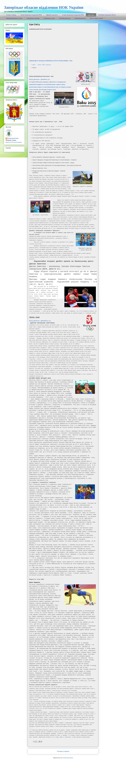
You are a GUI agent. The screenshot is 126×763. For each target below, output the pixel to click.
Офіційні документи (52, 15)
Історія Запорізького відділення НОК (73, 15)
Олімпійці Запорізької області (107, 15)
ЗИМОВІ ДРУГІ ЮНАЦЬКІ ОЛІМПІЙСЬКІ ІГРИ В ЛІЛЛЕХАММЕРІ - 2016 (51, 61)
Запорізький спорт (13, 138)
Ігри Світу (91, 15)
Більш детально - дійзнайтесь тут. (40, 320)
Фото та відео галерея (96, 18)
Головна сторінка (11, 15)
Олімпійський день (80, 18)
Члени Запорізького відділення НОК (31, 15)
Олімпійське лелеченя (32, 18)
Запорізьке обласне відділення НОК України (43, 7)
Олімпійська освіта (49, 18)
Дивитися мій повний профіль (14, 142)
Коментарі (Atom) (68, 757)
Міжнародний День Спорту (14, 18)
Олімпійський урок (64, 18)
